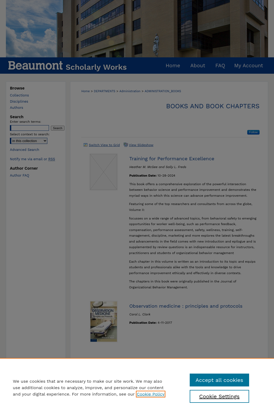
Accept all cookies (219, 380)
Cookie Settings (219, 396)
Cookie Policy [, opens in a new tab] (150, 394)
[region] (137, 387)
